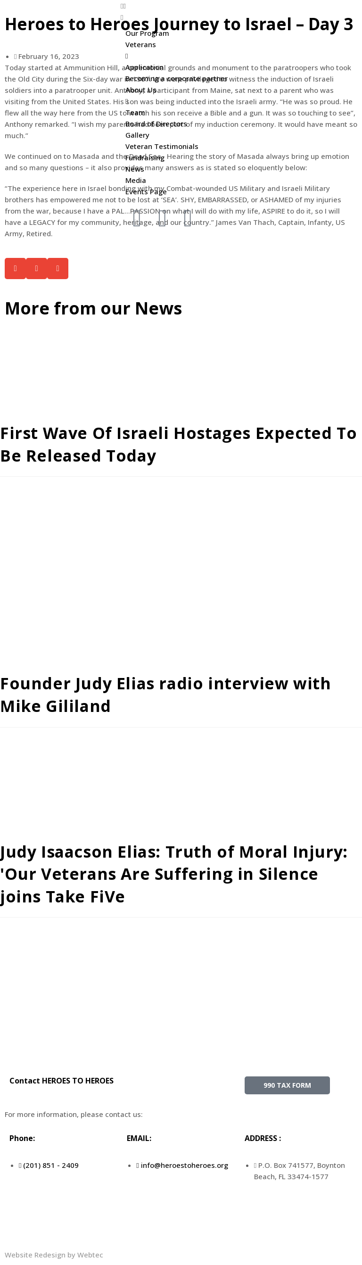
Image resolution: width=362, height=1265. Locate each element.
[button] (181, 5)
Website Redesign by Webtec (54, 1254)
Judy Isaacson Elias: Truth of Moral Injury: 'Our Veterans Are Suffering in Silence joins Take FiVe (175, 874)
